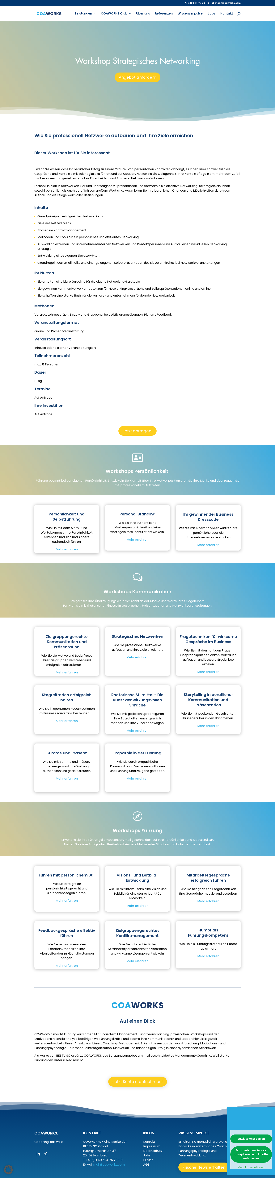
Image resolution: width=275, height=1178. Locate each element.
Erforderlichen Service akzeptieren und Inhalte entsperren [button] (251, 1154)
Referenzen (164, 14)
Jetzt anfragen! (137, 431)
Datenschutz (153, 1151)
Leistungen (83, 14)
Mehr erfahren (67, 548)
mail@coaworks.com (109, 1164)
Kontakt (226, 14)
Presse (148, 1160)
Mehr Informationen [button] (251, 1167)
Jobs (211, 14)
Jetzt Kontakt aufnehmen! (137, 1081)
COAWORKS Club (114, 14)
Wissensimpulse (190, 14)
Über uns (143, 14)
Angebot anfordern (137, 78)
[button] (8, 1169)
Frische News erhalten (204, 1167)
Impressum (151, 1146)
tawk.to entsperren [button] (251, 1139)
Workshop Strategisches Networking (137, 62)
